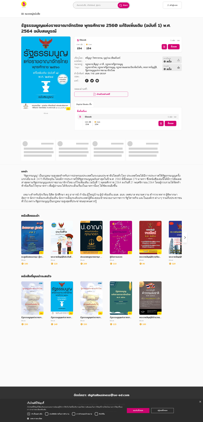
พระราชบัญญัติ (150, 67)
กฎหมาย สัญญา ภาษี (94, 64)
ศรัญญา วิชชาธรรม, (94, 58)
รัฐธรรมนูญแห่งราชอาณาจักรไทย (100, 70)
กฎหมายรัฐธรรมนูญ (106, 67)
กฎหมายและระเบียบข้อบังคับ (129, 67)
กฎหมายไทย (91, 67)
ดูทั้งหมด (101, 178)
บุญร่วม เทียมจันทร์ (111, 58)
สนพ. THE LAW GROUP (95, 73)
